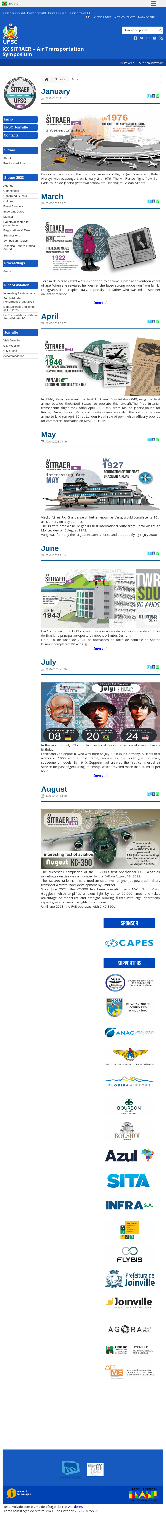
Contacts (11, 135)
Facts (75, 79)
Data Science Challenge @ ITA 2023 (19, 308)
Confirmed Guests (15, 196)
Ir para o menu (36, 13)
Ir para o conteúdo (14, 13)
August (54, 789)
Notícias (60, 79)
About (7, 158)
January (55, 91)
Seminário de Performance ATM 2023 (18, 300)
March (52, 196)
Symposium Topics (15, 240)
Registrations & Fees (16, 230)
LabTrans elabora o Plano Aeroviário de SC (20, 317)
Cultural (8, 201)
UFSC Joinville (16, 127)
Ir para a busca (57, 13)
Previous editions (14, 163)
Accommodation (13, 356)
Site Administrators (151, 63)
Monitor (8, 216)
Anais (7, 271)
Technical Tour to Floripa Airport (19, 247)
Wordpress (76, 1506)
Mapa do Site (146, 17)
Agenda (8, 185)
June (50, 548)
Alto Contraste (124, 17)
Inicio (8, 119)
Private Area (127, 63)
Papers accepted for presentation (16, 223)
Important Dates (13, 211)
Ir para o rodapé (79, 13)
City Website (11, 345)
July (48, 662)
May (48, 434)
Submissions (11, 235)
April (49, 316)
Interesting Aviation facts (19, 293)
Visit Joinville (11, 340)
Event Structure (13, 206)
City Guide (10, 350)
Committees (11, 190)
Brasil (13, 3)
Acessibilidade (102, 17)
